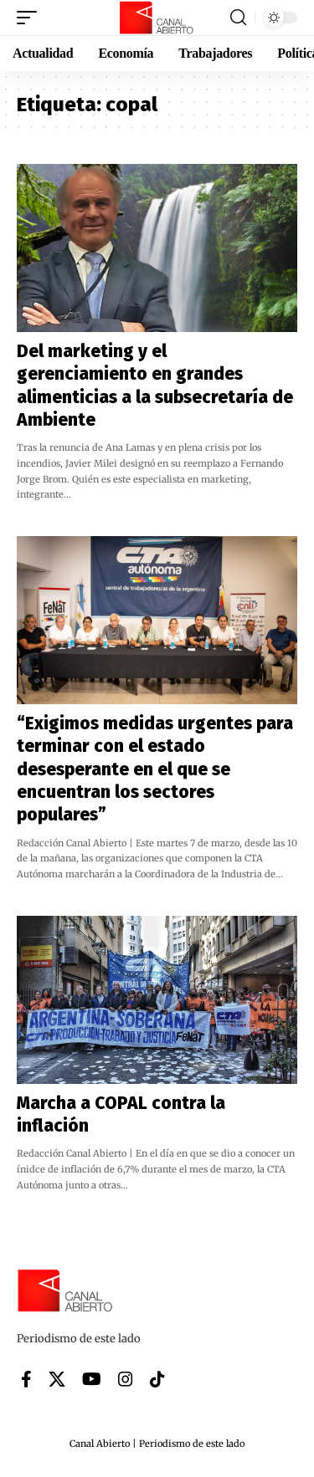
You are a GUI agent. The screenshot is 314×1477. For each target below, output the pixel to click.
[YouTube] (92, 1379)
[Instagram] (125, 1379)
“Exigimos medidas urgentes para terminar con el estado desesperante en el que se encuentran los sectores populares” (155, 769)
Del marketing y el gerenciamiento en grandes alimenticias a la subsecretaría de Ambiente (155, 385)
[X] (56, 1379)
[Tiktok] (157, 1379)
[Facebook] (26, 1379)
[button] (31, 17)
